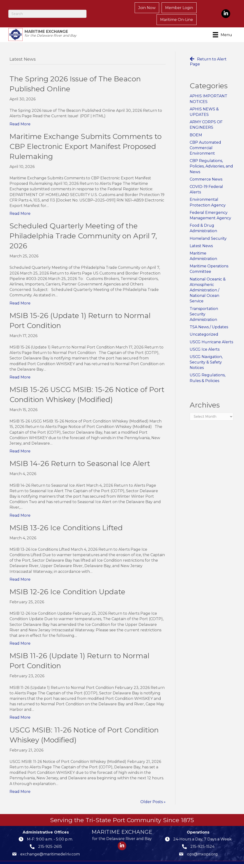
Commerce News (206, 169)
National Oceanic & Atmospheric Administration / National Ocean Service (208, 280)
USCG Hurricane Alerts (211, 332)
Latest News (201, 236)
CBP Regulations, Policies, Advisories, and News (211, 157)
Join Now (105, 8)
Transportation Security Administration (204, 304)
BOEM (196, 125)
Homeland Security (208, 229)
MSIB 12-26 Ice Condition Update (67, 582)
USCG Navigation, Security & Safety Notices (206, 352)
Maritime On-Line (177, 8)
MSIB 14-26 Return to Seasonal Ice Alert (80, 454)
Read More (20, 114)
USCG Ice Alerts (204, 340)
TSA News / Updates (209, 317)
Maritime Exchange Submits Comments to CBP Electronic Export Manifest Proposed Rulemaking (86, 137)
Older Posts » (153, 792)
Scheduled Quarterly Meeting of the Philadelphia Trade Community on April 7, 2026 (83, 226)
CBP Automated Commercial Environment (205, 138)
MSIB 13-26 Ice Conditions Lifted (66, 518)
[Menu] (222, 25)
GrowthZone (190, 857)
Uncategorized (204, 325)
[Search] (48, 9)
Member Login (137, 8)
